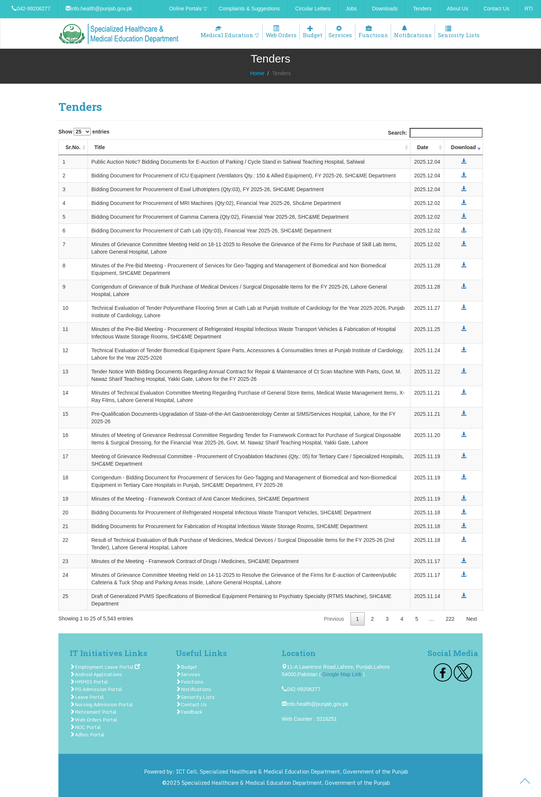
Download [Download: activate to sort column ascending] (463, 147)
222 (450, 619)
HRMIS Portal (89, 682)
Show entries (83, 131)
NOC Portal (85, 727)
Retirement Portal (93, 712)
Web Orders (281, 32)
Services (340, 32)
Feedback (189, 712)
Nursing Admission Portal (101, 704)
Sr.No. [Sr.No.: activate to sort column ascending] (72, 147)
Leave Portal (87, 697)
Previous (334, 619)
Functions (373, 32)
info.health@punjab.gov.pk (315, 704)
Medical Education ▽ (230, 32)
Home (257, 73)
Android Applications (96, 674)
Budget (312, 32)
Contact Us (191, 704)
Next (471, 619)
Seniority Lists (459, 32)
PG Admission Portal (96, 689)
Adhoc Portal (87, 734)
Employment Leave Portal (105, 667)
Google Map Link (342, 674)
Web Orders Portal (93, 720)
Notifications (413, 32)
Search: (435, 133)
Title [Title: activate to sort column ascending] (100, 147)
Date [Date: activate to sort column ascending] (422, 147)
